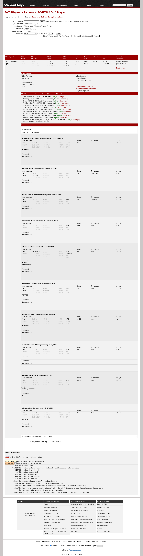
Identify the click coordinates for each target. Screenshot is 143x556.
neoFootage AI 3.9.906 (51, 513)
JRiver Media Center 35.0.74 (79, 510)
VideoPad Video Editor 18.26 (79, 516)
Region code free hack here (86, 89)
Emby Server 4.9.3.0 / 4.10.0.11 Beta (82, 522)
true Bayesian (59, 488)
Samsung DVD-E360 (103, 516)
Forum (32, 6)
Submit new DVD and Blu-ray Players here (47, 17)
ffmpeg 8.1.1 (48, 504)
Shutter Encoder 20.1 (50, 510)
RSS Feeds (86, 541)
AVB (24, 97)
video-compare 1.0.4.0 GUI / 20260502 (82, 504)
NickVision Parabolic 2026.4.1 (80, 526)
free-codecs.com (75, 550)
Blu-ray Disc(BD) (32, 24)
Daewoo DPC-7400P (103, 507)
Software (46, 6)
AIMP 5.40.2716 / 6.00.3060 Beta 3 (54, 519)
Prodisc (25, 118)
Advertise (71, 541)
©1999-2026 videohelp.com (71, 554)
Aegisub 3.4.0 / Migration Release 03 (55, 529)
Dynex (25, 101)
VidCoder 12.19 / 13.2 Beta (52, 516)
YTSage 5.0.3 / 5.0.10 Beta (79, 507)
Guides (76, 6)
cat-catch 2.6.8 (75, 513)
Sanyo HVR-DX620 (102, 526)
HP (24, 105)
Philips (25, 115)
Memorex (26, 109)
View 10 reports (122, 62)
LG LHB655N (101, 510)
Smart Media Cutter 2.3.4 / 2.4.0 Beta (82, 519)
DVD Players (13, 12)
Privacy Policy (56, 541)
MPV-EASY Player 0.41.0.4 (52, 522)
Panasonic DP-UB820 (103, 532)
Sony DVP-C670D (102, 519)
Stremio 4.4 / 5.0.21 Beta (78, 529)
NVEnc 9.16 (74, 532)
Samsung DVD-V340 (103, 513)
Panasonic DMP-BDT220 (104, 522)
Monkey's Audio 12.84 (50, 507)
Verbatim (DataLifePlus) (31, 120)
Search (38, 541)
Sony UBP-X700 (102, 504)
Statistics (94, 541)
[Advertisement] (72, 46)
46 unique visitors (30, 513)
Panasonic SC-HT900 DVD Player (44, 12)
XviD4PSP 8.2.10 (49, 526)
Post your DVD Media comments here (35, 122)
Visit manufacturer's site (84, 86)
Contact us (46, 541)
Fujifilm (25, 103)
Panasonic (26, 113)
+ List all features (30, 31)
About (102, 6)
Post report (120, 68)
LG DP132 (100, 529)
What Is (89, 6)
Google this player (82, 91)
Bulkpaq (26, 99)
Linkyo (25, 107)
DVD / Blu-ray (62, 6)
